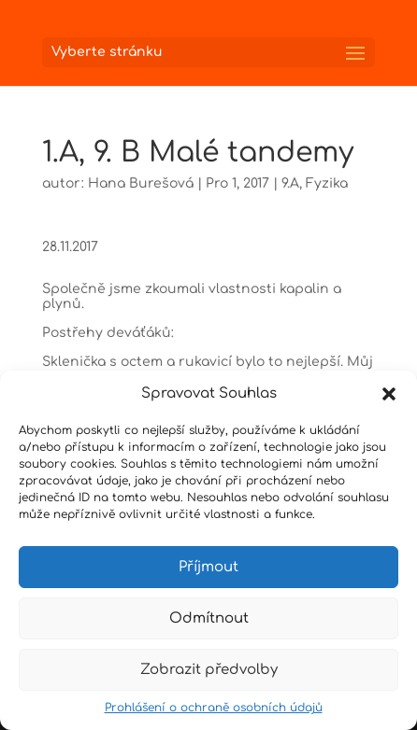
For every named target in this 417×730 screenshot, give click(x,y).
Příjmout (208, 567)
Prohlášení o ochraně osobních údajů (214, 707)
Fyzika (327, 183)
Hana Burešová (141, 183)
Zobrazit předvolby (209, 670)
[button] (389, 394)
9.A (290, 183)
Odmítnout (209, 618)
